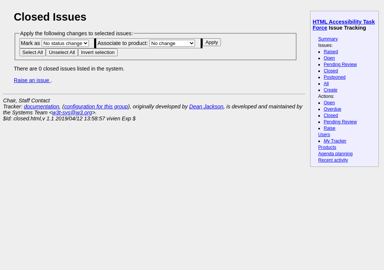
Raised (331, 51)
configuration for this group (96, 107)
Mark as (54, 43)
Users (324, 134)
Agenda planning (335, 153)
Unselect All (62, 52)
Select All (32, 52)
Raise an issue (32, 80)
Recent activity (333, 160)
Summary (328, 39)
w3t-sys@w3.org (72, 113)
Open (329, 58)
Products (327, 147)
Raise (329, 128)
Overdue (332, 109)
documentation (41, 107)
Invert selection (98, 52)
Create (331, 90)
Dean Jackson (206, 107)
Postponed (335, 77)
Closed (331, 71)
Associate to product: (146, 43)
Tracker (335, 141)
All (326, 83)
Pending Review (340, 64)
